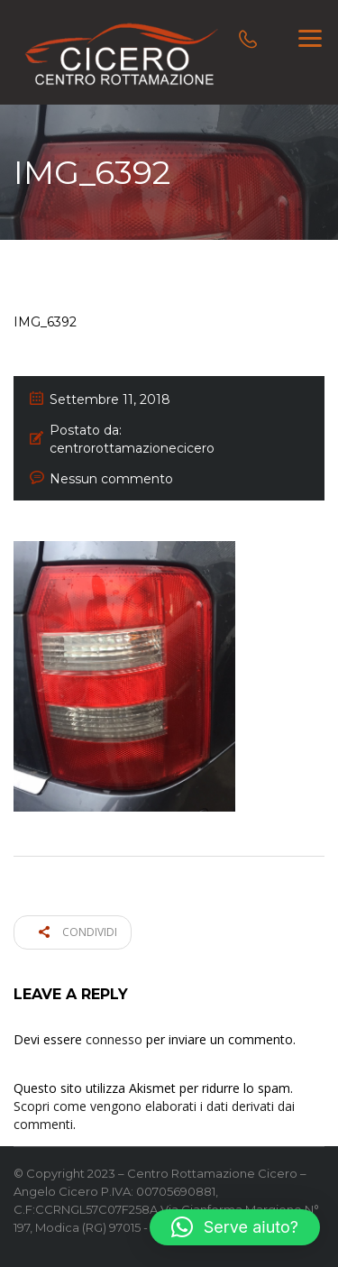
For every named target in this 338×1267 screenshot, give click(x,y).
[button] (235, 1227)
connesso (114, 1039)
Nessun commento (111, 479)
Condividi (78, 932)
